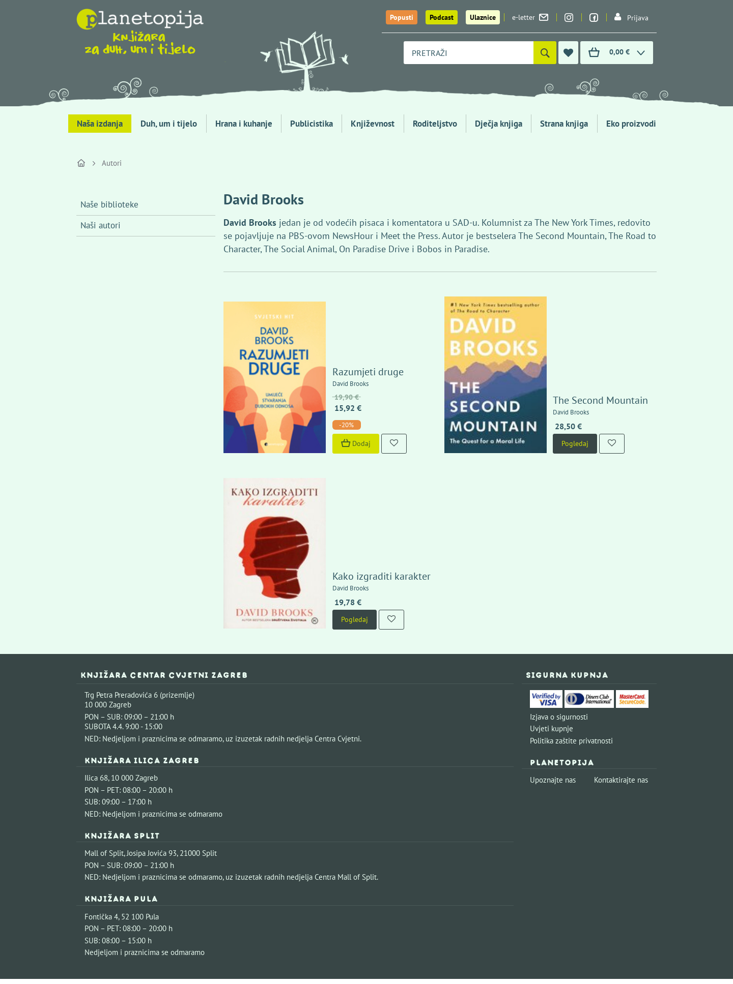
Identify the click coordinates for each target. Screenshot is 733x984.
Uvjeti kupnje (551, 633)
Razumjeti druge (338, 323)
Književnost (372, 123)
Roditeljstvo (435, 123)
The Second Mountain (571, 352)
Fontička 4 (101, 821)
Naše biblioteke (109, 204)
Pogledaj (545, 395)
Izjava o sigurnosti (559, 622)
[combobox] (468, 52)
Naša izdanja (100, 123)
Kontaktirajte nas (621, 685)
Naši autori (100, 225)
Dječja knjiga (498, 123)
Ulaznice (483, 17)
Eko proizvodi (631, 123)
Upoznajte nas (553, 685)
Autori (112, 163)
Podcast (442, 17)
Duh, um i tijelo (168, 123)
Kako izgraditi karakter (352, 481)
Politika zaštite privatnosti (571, 645)
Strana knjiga (564, 123)
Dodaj (326, 395)
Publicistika (311, 123)
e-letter (530, 17)
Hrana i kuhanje (243, 123)
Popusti (401, 17)
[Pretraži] (544, 52)
